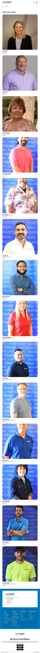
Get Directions (9, 600)
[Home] (7, 2)
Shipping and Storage (7, 620)
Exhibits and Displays (15, 618)
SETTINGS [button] (20, 645)
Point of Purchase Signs (14, 621)
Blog (21, 612)
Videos (22, 617)
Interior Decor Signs (15, 614)
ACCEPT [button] (20, 647)
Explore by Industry (15, 625)
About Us (30, 612)
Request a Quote (23, 619)
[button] (38, 630)
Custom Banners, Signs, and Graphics (15, 616)
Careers (30, 614)
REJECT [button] (20, 649)
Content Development (6, 613)
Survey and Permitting (6, 622)
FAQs (21, 614)
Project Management (7, 618)
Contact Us (31, 617)
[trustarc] (37, 652)
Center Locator (7, 604)
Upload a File (31, 619)
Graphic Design (6, 615)
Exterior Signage (15, 612)
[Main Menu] (37, 2)
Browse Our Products (14, 623)
